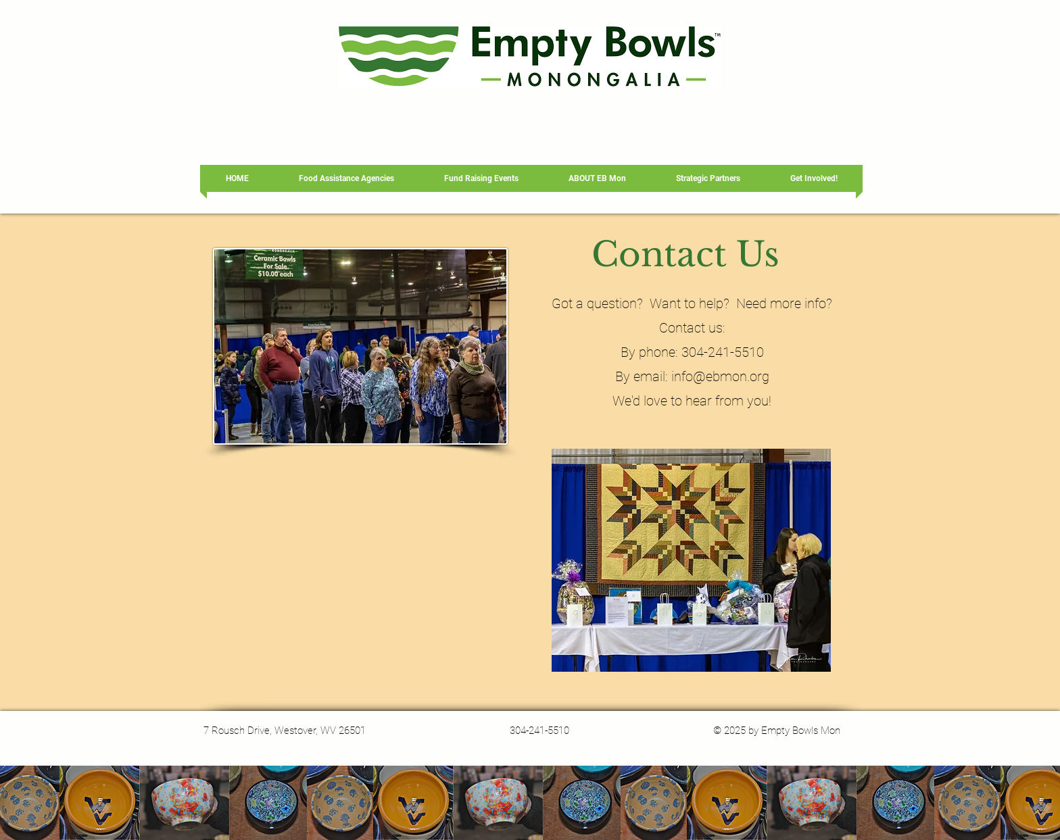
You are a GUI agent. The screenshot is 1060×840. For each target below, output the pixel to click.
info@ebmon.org (720, 376)
